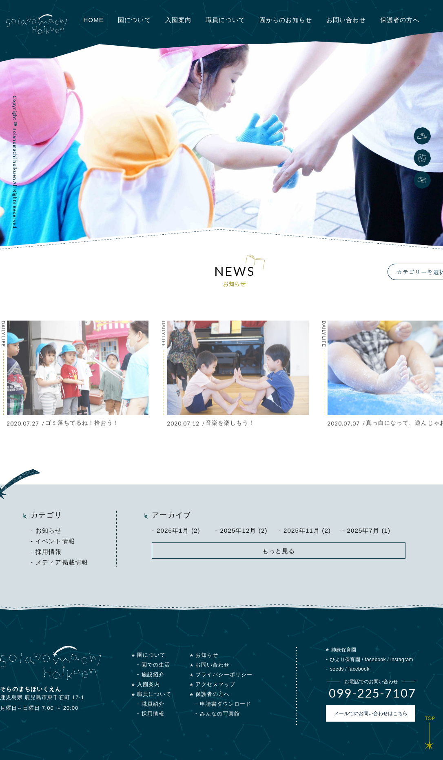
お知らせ (48, 530)
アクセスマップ (215, 684)
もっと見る (278, 550)
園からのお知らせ (285, 19)
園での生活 (156, 665)
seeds (337, 669)
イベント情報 (55, 541)
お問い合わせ (346, 19)
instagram (401, 659)
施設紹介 (153, 674)
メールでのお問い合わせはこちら (371, 713)
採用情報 (48, 551)
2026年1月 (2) (178, 530)
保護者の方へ (400, 19)
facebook (375, 659)
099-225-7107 (372, 693)
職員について (225, 19)
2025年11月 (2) (307, 530)
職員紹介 (153, 704)
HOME (94, 19)
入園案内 (178, 19)
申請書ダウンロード (225, 704)
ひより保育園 (345, 659)
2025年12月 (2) (244, 530)
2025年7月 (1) (369, 530)
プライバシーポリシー (224, 674)
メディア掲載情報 (61, 562)
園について (134, 19)
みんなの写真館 (220, 714)
